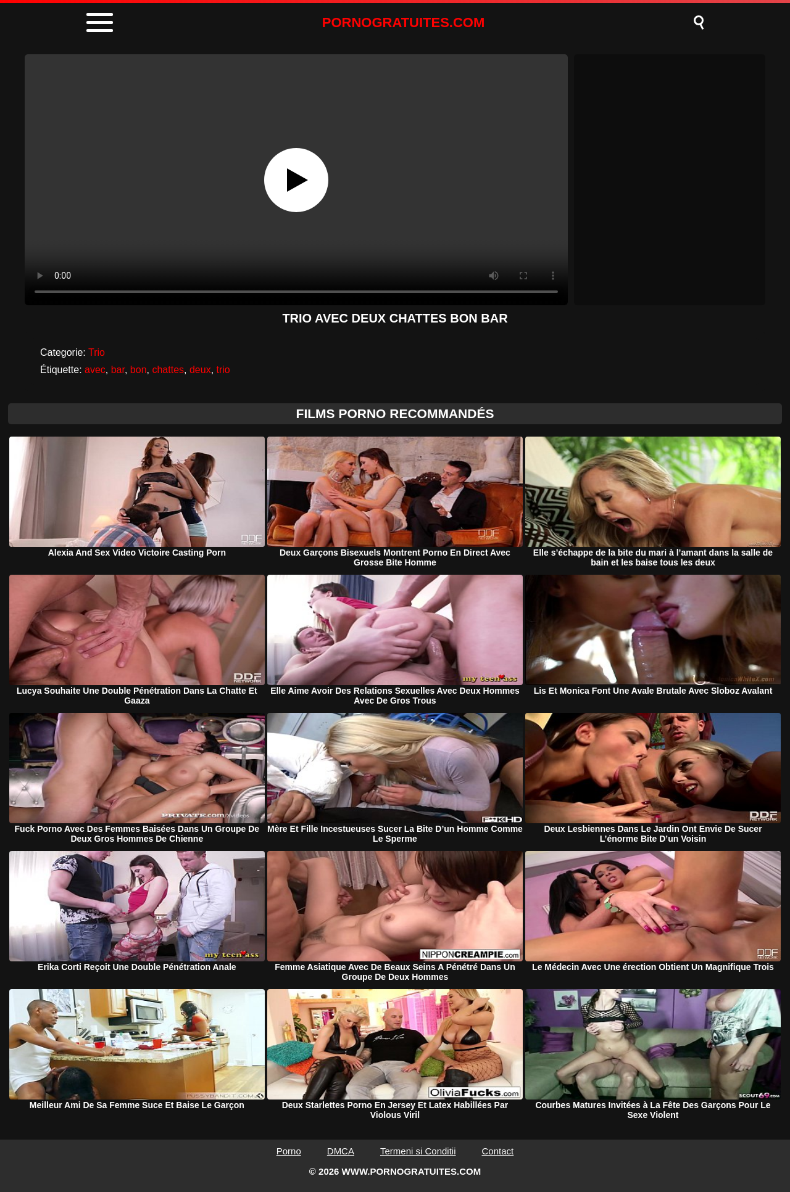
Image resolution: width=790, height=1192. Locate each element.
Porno (288, 1151)
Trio (96, 352)
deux (200, 369)
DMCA (340, 1151)
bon (138, 369)
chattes (168, 369)
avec (95, 369)
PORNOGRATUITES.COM (403, 22)
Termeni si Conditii (418, 1151)
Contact (498, 1151)
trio (223, 369)
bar (118, 369)
